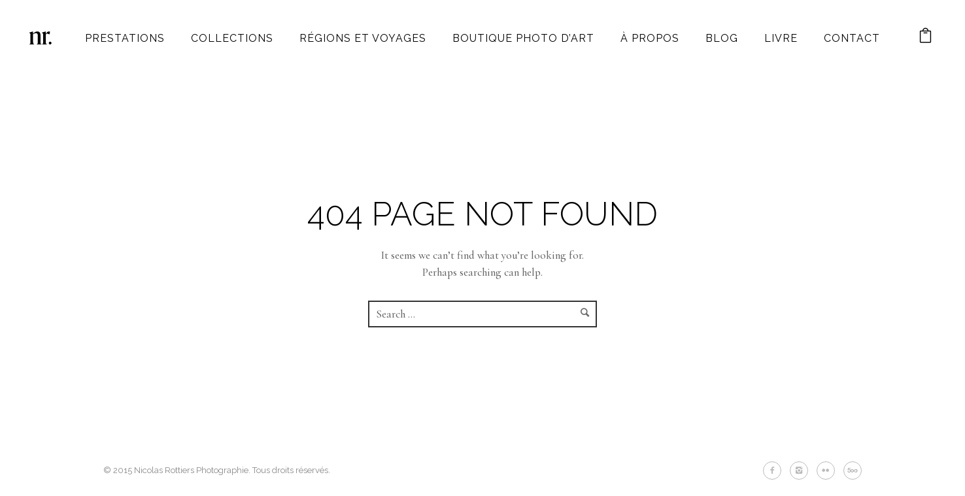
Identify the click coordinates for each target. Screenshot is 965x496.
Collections (232, 38)
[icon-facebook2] (775, 470)
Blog (721, 38)
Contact (852, 38)
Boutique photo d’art (523, 38)
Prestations (125, 38)
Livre (781, 38)
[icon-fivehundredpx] (852, 470)
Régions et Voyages (362, 38)
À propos (649, 38)
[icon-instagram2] (802, 470)
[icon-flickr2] (829, 470)
